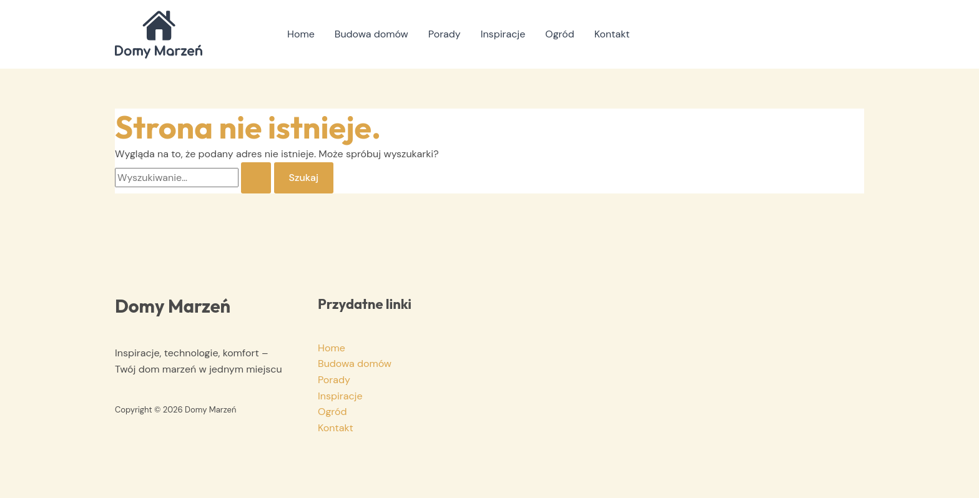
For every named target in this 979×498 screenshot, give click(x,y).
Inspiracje (503, 34)
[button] (848, 34)
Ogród (559, 34)
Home (301, 34)
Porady (444, 34)
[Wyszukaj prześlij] (256, 177)
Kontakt (612, 34)
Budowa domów (371, 34)
